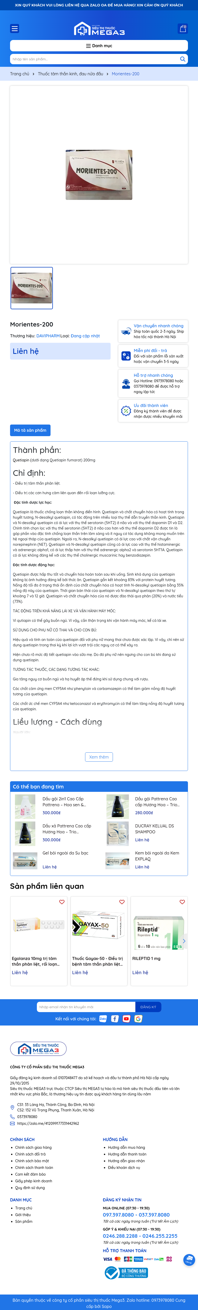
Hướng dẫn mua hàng (126, 1147)
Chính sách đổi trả (30, 1154)
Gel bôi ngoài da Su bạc (65, 853)
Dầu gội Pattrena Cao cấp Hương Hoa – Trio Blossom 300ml (156, 802)
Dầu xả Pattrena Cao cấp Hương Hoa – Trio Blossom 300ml (67, 829)
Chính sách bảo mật (32, 1161)
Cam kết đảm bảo (30, 1174)
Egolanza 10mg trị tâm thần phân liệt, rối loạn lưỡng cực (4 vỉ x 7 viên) (35, 961)
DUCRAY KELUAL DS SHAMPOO (154, 828)
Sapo (107, 1306)
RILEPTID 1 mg (146, 958)
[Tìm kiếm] (183, 59)
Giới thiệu (23, 1215)
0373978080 (27, 1116)
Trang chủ (23, 1208)
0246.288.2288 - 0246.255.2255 (140, 1236)
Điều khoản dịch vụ (124, 1167)
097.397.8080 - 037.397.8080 (136, 1214)
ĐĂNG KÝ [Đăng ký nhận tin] (148, 1007)
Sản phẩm (23, 1221)
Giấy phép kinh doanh (33, 1181)
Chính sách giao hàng (33, 1147)
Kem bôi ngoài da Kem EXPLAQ (157, 855)
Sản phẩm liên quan (47, 886)
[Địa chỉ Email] (99, 1007)
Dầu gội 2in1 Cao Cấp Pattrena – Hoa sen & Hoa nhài (63, 802)
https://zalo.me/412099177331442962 (48, 1123)
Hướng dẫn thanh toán (127, 1154)
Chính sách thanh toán (34, 1167)
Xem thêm (99, 757)
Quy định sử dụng (30, 1187)
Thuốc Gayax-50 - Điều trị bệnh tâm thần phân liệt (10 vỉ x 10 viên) (97, 961)
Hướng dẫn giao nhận (126, 1161)
